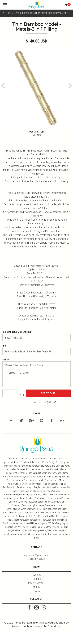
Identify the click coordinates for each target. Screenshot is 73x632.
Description (36, 131)
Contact (36, 574)
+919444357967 (36, 559)
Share (36, 413)
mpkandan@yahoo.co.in (36, 555)
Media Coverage (36, 583)
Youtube (36, 578)
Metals (36, 587)
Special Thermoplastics (17, 332)
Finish (5, 359)
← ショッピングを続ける (38, 398)
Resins (36, 591)
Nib (4, 345)
